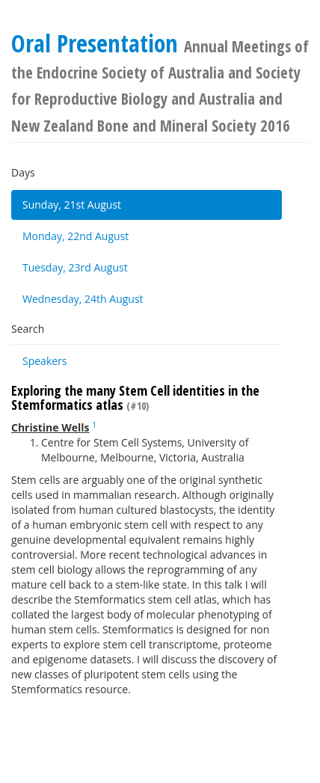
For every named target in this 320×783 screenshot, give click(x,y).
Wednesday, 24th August (83, 299)
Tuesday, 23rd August (75, 267)
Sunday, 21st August (71, 204)
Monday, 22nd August (75, 236)
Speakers (44, 361)
